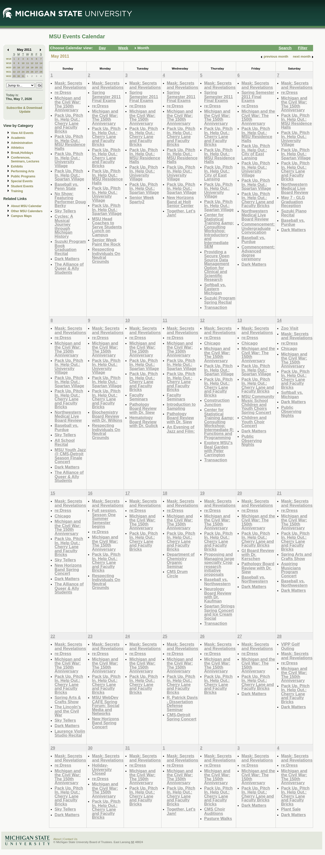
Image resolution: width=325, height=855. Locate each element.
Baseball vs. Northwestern (217, 581)
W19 (8, 63)
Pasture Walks (218, 818)
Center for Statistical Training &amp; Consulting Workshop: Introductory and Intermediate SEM (219, 230)
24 (23, 71)
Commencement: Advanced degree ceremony (258, 253)
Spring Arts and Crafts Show (296, 556)
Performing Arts (22, 171)
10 (23, 63)
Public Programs (23, 176)
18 (27, 67)
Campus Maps (21, 216)
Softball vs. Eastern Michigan (215, 288)
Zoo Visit (289, 328)
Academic (18, 138)
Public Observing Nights (251, 440)
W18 (8, 58)
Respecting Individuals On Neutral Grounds (106, 255)
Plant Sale (291, 809)
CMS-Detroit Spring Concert (182, 716)
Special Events (21, 181)
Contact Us (70, 839)
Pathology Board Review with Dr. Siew (142, 408)
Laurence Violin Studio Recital (70, 733)
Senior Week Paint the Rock (106, 242)
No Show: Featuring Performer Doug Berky (70, 199)
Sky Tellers (65, 211)
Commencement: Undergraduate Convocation (258, 228)
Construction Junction (217, 402)
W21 (8, 71)
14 (41, 63)
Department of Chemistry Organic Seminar (181, 560)
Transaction (215, 307)
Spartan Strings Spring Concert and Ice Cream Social (219, 612)
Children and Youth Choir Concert (254, 421)
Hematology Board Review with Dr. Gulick (143, 421)
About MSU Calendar (26, 206)
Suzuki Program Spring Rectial (219, 300)
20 (36, 67)
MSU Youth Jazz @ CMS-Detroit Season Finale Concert (70, 455)
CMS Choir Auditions (214, 811)
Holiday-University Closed (102, 769)
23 (18, 71)
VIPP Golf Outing (290, 646)
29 (14, 76)
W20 (8, 67)
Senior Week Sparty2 (141, 199)
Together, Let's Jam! (181, 213)
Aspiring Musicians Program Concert (291, 569)
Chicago (212, 343)
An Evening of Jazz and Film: (181, 429)
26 (32, 71)
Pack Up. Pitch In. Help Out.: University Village (69, 159)
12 (32, 63)
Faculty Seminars (138, 397)
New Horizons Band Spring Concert (68, 569)
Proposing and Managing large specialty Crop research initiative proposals (219, 564)
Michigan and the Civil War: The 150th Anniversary (68, 104)
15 (14, 67)
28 (41, 71)
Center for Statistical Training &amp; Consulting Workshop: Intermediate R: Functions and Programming (219, 423)
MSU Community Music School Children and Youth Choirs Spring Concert (257, 404)
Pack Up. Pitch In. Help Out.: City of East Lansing (218, 173)
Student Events (22, 186)
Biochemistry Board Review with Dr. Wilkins (107, 416)
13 (36, 63)
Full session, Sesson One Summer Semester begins (104, 518)
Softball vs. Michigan (292, 394)
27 (36, 71)
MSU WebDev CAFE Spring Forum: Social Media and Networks (105, 705)
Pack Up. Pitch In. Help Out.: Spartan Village (69, 175)
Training (17, 191)
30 (18, 76)
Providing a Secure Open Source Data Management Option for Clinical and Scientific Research (217, 265)
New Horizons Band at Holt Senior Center (180, 201)
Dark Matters (67, 258)
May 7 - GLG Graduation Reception (293, 201)
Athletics (17, 147)
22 (14, 71)
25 (27, 71)
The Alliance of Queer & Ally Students (69, 268)
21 (41, 67)
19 (32, 67)
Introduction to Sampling (181, 406)
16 (18, 67)
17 (23, 67)
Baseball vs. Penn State (66, 186)
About (57, 839)
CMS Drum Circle (177, 573)
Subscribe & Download (24, 108)
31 (23, 76)
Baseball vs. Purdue (253, 239)
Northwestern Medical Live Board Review (255, 215)
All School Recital (65, 442)
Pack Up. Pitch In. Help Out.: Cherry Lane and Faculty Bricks (69, 123)
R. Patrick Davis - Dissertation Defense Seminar (182, 703)
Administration (21, 143)
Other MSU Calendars (27, 211)
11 (27, 63)
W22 (8, 76)
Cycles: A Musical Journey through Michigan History (64, 226)
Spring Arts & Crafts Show (68, 699)
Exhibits (17, 166)
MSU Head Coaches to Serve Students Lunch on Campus (107, 226)
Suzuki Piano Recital (294, 213)
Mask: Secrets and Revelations (70, 85)
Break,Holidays (22, 153)
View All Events (22, 133)
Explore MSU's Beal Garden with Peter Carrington (218, 448)
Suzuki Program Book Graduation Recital (70, 247)
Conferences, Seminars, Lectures (25, 159)
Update (24, 111)
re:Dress (63, 92)
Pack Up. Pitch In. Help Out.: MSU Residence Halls (70, 142)
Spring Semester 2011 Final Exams (106, 96)
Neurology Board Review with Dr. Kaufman (217, 594)
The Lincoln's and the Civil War (68, 711)
